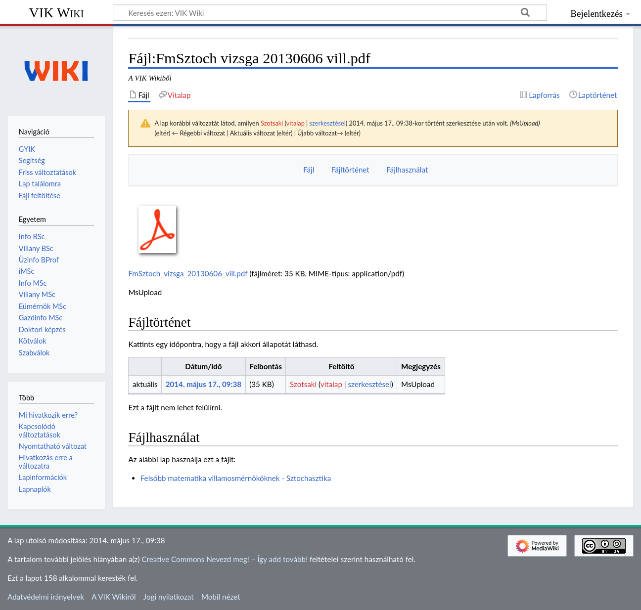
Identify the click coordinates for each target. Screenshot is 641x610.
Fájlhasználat (407, 169)
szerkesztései (328, 123)
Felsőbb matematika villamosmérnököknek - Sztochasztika (235, 478)
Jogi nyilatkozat (168, 596)
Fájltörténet (350, 169)
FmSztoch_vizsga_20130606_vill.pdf (187, 273)
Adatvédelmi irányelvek (45, 596)
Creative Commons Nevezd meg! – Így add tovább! (224, 559)
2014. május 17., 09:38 (203, 384)
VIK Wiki (56, 12)
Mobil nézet (220, 596)
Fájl (308, 169)
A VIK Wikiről (114, 596)
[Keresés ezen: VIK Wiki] (330, 12)
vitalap (295, 123)
